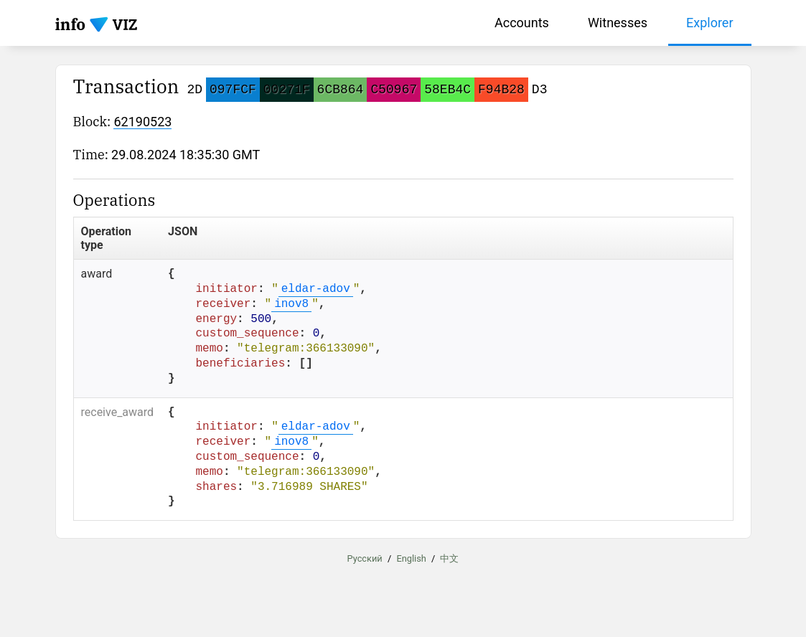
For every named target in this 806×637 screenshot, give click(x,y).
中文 (449, 558)
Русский (365, 558)
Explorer (710, 22)
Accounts (522, 22)
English (411, 558)
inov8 (291, 304)
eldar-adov (315, 289)
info (70, 24)
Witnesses (617, 22)
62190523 (142, 121)
